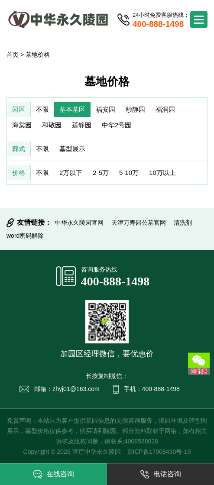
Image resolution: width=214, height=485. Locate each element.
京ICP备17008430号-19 (159, 451)
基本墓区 (72, 109)
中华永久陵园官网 (79, 222)
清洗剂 (183, 222)
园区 (18, 109)
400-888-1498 (115, 281)
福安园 (105, 109)
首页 (12, 54)
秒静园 (135, 109)
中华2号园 (116, 125)
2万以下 (70, 172)
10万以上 (162, 172)
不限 (42, 109)
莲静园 (81, 125)
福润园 (165, 109)
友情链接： (34, 222)
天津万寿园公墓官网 (138, 222)
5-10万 (129, 172)
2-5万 (101, 172)
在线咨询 (53, 474)
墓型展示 (72, 148)
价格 (18, 172)
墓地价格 (38, 54)
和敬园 (52, 125)
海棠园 (22, 125)
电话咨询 (160, 474)
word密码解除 (25, 235)
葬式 (18, 148)
